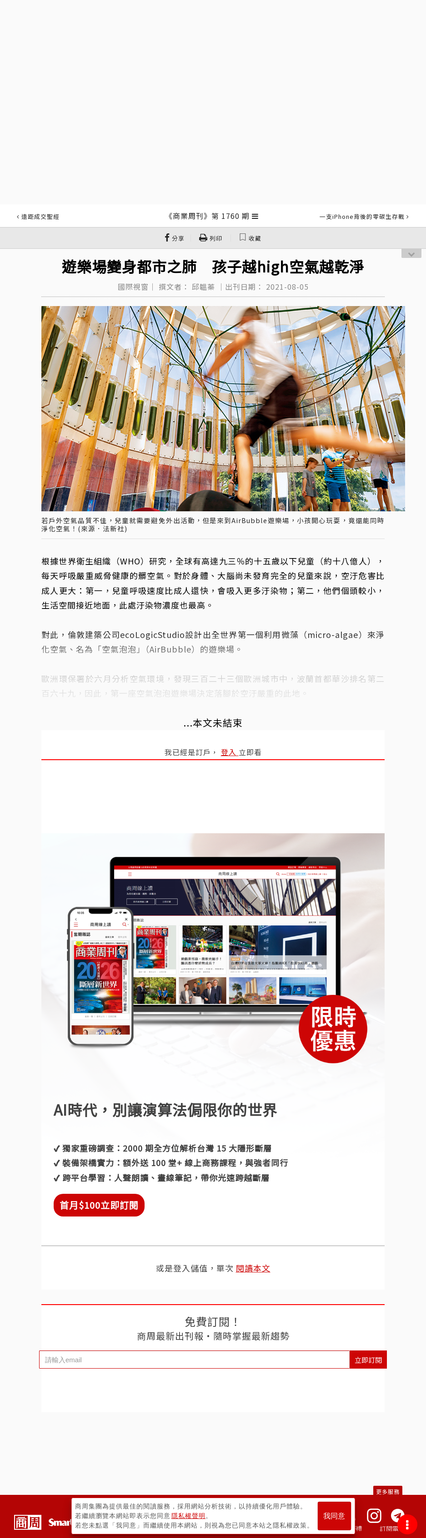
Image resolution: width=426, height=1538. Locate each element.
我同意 (334, 1516)
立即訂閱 (368, 1360)
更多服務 (388, 1491)
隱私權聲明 (188, 1515)
